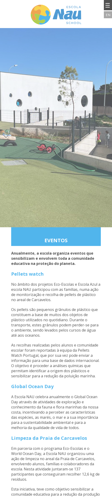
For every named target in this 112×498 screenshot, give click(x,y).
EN (108, 14)
